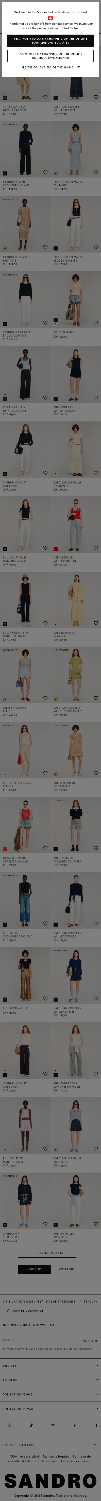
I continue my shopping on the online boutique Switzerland (50, 56)
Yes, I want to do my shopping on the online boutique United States (50, 40)
